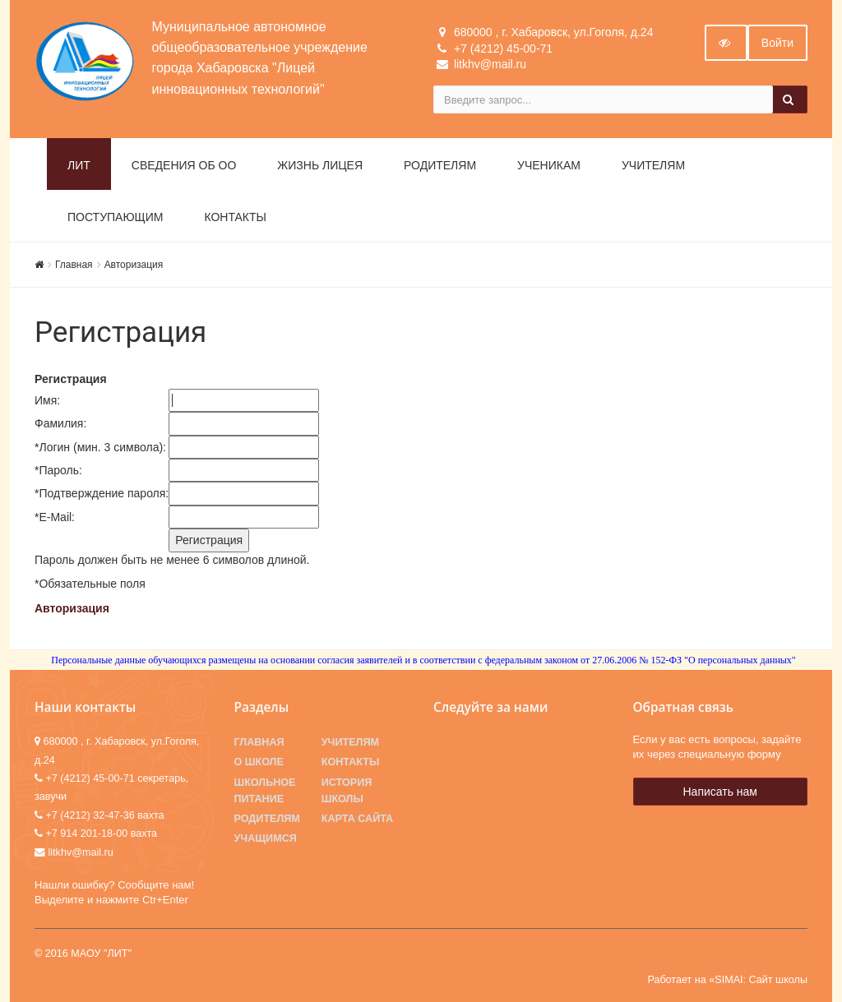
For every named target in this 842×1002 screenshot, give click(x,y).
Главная (74, 264)
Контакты (235, 217)
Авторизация (134, 264)
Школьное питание (265, 791)
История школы (347, 791)
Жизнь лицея (320, 165)
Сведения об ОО (184, 165)
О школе (259, 762)
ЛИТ (78, 165)
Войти (777, 42)
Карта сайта (357, 818)
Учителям (653, 165)
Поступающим (115, 217)
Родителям (440, 165)
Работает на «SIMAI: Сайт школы (727, 980)
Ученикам (549, 165)
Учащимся (265, 838)
